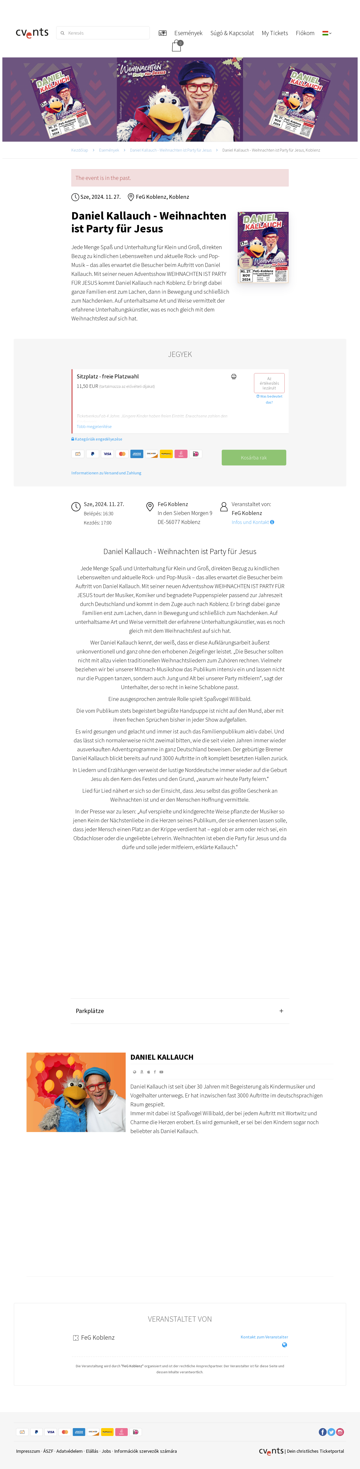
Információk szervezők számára (145, 1451)
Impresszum (28, 1451)
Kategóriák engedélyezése (96, 439)
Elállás (92, 1451)
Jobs (106, 1451)
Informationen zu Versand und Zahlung (106, 472)
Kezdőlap (79, 150)
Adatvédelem (69, 1451)
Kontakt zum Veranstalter (264, 1336)
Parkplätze (90, 1011)
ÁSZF (48, 1451)
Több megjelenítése (94, 426)
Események (109, 150)
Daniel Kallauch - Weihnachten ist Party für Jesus (170, 150)
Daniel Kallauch (162, 1057)
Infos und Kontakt (253, 522)
